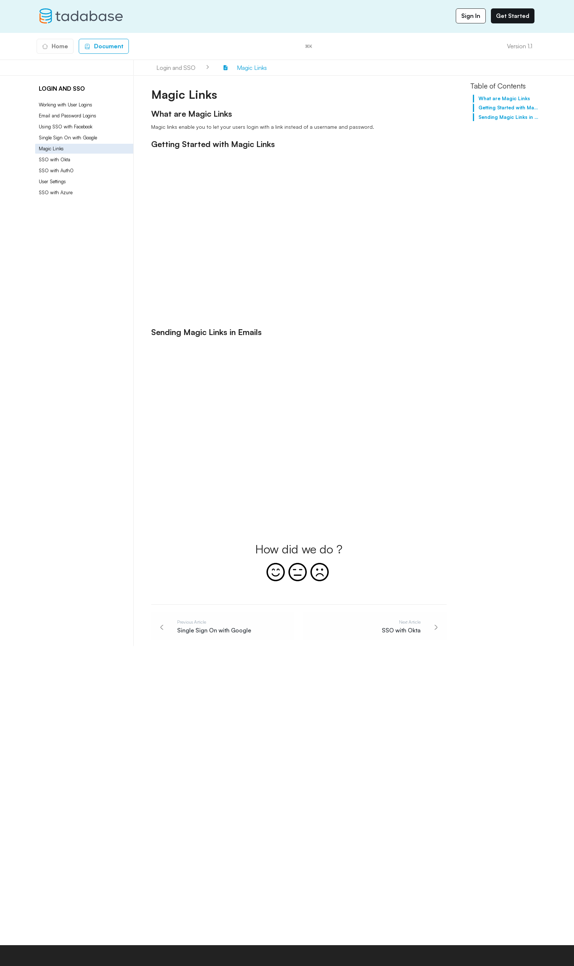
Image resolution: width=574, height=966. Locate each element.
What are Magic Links (504, 98)
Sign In (470, 15)
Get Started (512, 15)
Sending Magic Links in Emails (508, 117)
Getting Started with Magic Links (508, 107)
